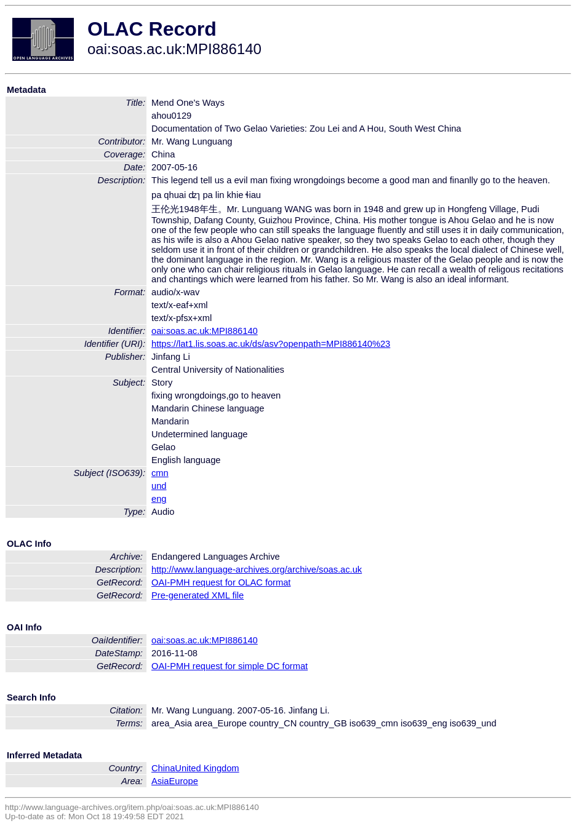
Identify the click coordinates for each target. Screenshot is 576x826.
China (163, 768)
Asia (160, 781)
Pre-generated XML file (197, 595)
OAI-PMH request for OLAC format (220, 582)
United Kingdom (207, 768)
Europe (183, 781)
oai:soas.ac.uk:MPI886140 (204, 331)
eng (158, 499)
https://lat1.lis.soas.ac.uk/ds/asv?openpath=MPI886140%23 (270, 344)
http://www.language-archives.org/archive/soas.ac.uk (256, 569)
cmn (160, 473)
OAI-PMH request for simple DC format (229, 666)
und (158, 486)
